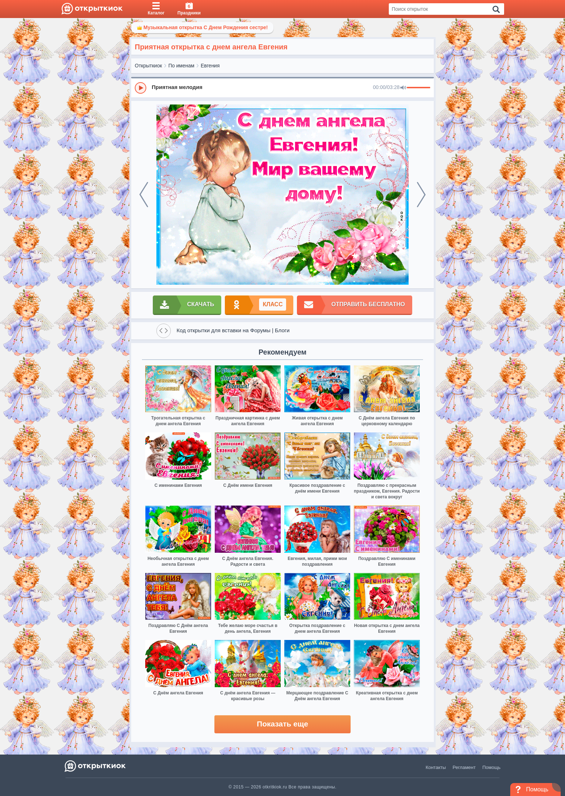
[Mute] (403, 88)
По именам (181, 65)
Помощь (491, 767)
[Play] (140, 88)
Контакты (436, 767)
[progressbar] (418, 87)
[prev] (144, 194)
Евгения (210, 65)
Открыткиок (148, 65)
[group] (282, 87)
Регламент (464, 767)
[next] (421, 194)
